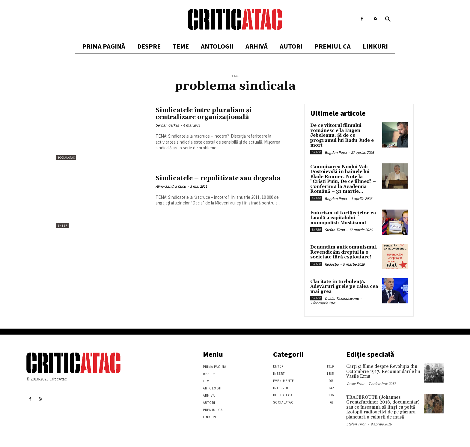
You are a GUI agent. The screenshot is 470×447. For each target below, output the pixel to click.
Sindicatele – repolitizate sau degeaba (218, 178)
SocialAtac (66, 157)
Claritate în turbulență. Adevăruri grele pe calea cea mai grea (344, 286)
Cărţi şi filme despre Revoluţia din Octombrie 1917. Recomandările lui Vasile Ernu (383, 371)
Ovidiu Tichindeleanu (342, 298)
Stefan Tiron (335, 229)
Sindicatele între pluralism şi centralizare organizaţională (204, 113)
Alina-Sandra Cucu (171, 186)
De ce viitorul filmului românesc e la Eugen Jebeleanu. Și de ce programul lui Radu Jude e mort (342, 135)
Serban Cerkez (167, 125)
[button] (388, 19)
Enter (62, 226)
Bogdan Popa (336, 152)
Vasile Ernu (355, 383)
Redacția (332, 264)
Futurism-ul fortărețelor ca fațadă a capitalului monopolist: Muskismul (343, 218)
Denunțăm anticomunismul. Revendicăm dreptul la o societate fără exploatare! (343, 252)
